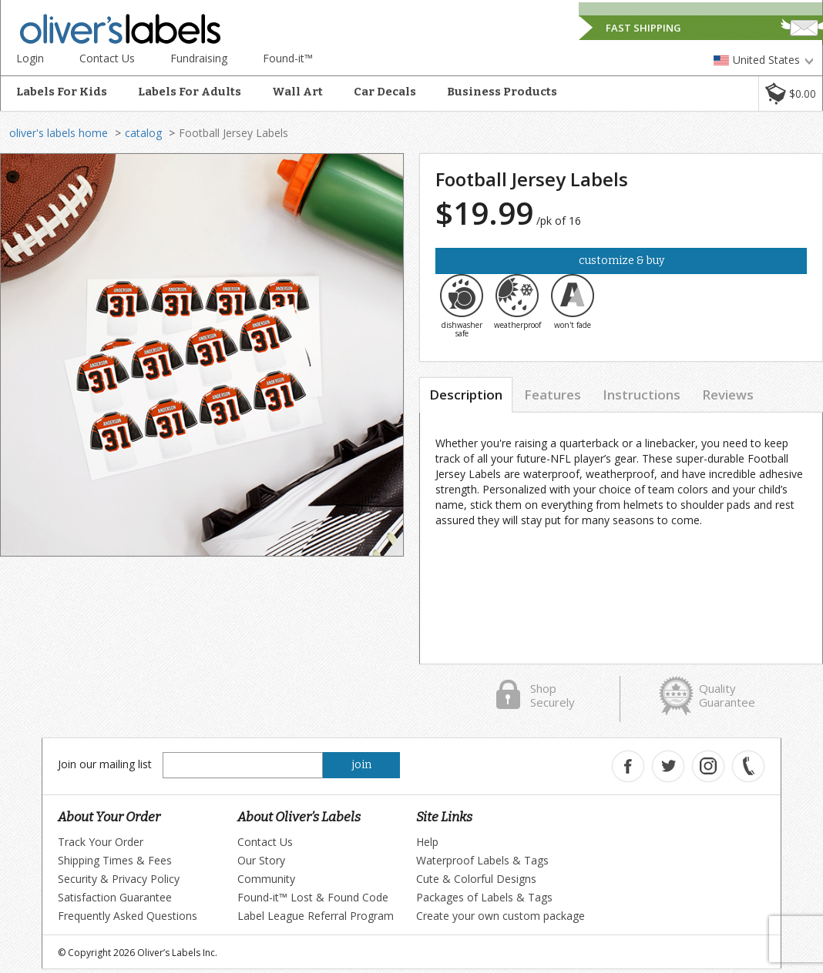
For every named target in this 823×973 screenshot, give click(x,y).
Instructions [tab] (641, 394)
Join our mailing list (105, 764)
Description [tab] (465, 394)
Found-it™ (288, 58)
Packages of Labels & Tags (484, 897)
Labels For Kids (61, 92)
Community (266, 878)
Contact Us (107, 58)
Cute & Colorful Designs (476, 878)
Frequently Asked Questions (127, 915)
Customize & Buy (621, 260)
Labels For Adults (189, 92)
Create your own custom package (500, 915)
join (361, 764)
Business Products (502, 92)
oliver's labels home (58, 132)
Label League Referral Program (315, 915)
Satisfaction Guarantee (115, 897)
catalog (143, 132)
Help (427, 841)
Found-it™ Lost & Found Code (312, 897)
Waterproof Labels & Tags (482, 860)
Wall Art (297, 92)
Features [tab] (552, 394)
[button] (790, 93)
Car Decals (385, 92)
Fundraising (198, 58)
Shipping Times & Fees (115, 860)
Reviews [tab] (728, 394)
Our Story (261, 860)
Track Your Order (100, 841)
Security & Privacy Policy (119, 878)
